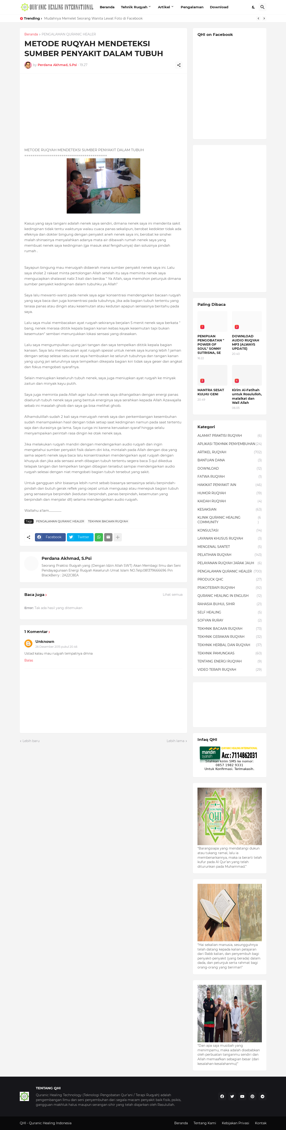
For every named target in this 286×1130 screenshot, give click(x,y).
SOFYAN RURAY (229, 620)
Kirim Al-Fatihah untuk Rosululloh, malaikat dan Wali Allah (247, 396)
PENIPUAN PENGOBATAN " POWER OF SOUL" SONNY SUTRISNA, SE (210, 344)
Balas (28, 660)
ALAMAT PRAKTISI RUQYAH (229, 436)
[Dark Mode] (253, 7)
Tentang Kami (205, 1123)
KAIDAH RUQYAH (229, 501)
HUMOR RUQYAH (229, 493)
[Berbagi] (179, 65)
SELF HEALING (229, 612)
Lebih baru (31, 741)
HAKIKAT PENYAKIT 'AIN (229, 485)
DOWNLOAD (229, 468)
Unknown (44, 641)
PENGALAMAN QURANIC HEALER (69, 34)
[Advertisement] (103, 110)
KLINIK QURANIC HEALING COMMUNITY (229, 519)
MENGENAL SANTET (229, 547)
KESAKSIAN (229, 509)
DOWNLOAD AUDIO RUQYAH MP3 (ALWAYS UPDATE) (245, 342)
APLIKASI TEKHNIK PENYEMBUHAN (229, 444)
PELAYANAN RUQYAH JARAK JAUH (229, 563)
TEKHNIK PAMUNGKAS (229, 653)
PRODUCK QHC (229, 579)
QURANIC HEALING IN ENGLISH (229, 596)
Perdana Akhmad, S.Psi (67, 558)
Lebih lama (175, 741)
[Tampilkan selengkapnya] (118, 537)
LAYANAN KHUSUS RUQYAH (229, 538)
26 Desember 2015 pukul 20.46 (56, 646)
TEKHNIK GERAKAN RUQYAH (229, 637)
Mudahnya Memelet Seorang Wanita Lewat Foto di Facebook (93, 18)
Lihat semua (173, 594)
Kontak (260, 1123)
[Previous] (258, 18)
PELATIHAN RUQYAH (229, 555)
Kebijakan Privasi (235, 1123)
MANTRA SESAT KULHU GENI (210, 392)
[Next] (264, 18)
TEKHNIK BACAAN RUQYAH (108, 521)
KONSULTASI (229, 530)
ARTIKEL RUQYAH (229, 452)
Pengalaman (192, 7)
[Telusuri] (262, 7)
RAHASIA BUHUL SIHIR (229, 604)
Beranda (107, 7)
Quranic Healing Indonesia (50, 1123)
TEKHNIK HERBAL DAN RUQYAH (229, 645)
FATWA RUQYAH (229, 476)
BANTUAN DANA (229, 460)
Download (219, 7)
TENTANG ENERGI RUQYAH (229, 661)
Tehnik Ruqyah (134, 7)
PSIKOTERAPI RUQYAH (229, 588)
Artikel (164, 7)
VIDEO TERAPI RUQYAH (229, 670)
